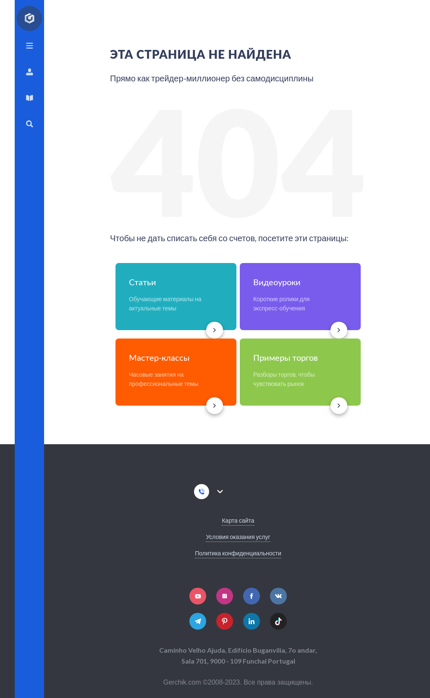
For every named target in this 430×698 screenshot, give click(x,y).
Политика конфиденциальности (238, 553)
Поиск (29, 124)
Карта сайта (238, 520)
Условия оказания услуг (238, 536)
